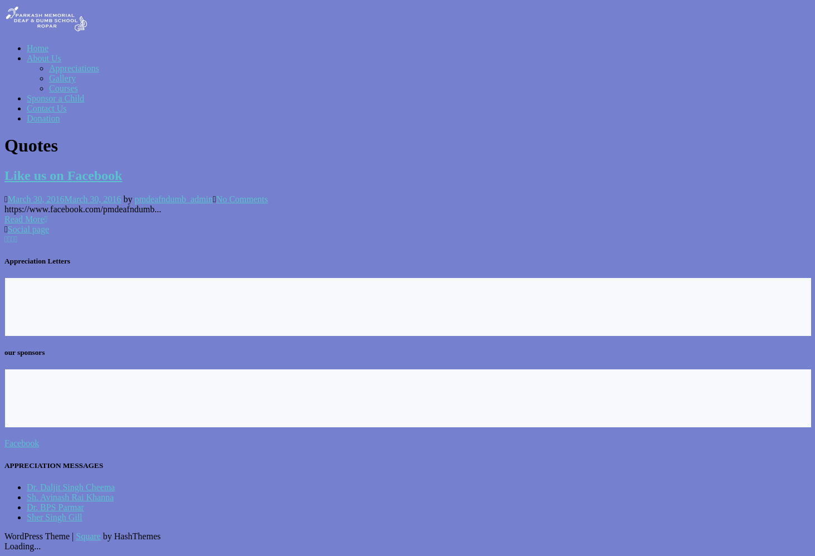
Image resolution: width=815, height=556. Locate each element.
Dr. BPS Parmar (55, 507)
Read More (25, 219)
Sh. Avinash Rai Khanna (70, 497)
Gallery (62, 78)
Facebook (21, 443)
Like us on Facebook (63, 175)
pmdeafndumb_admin (173, 199)
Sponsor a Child (55, 98)
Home (37, 48)
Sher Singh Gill (55, 517)
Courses (63, 88)
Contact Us (47, 108)
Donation (43, 118)
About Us (44, 58)
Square (88, 536)
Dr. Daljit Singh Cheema (71, 487)
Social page (28, 229)
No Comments (242, 199)
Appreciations (74, 68)
